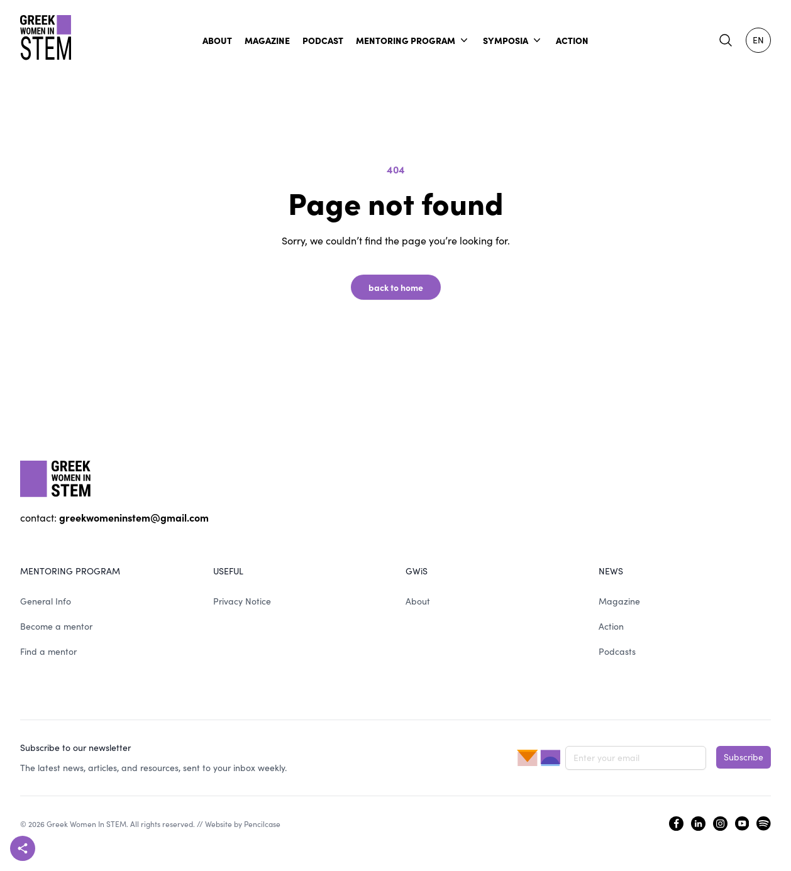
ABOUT (217, 40)
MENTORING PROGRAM (413, 40)
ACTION (572, 40)
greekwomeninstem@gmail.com (134, 517)
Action (611, 626)
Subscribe (743, 757)
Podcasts (617, 651)
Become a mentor (56, 626)
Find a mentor (48, 651)
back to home (395, 287)
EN (758, 40)
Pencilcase (262, 824)
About (418, 601)
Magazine (619, 601)
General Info (45, 601)
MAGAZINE (267, 40)
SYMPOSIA (513, 40)
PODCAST (322, 40)
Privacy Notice (242, 601)
